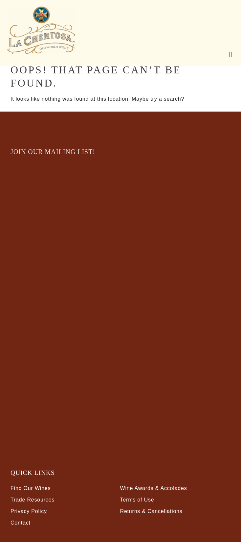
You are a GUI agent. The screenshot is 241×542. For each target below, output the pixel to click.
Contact (21, 523)
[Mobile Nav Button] (229, 54)
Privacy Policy (29, 511)
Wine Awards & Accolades (153, 488)
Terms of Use (137, 500)
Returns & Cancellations (151, 511)
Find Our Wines (31, 488)
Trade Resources (33, 500)
